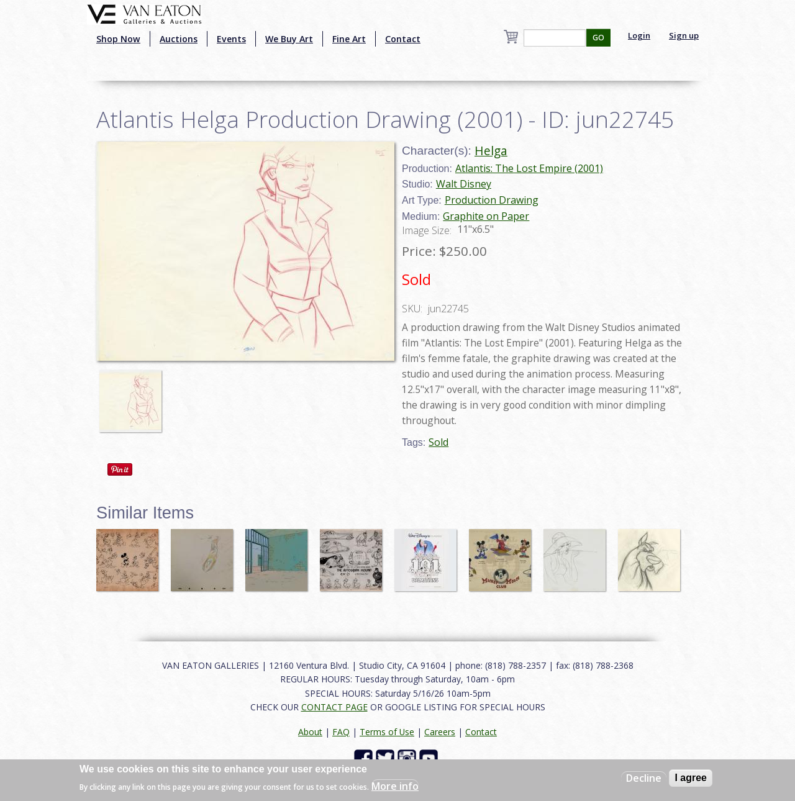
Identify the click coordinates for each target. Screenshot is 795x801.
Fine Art (349, 39)
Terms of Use (387, 732)
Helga (491, 150)
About (310, 732)
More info (395, 786)
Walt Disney (463, 184)
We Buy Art (289, 39)
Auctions (179, 39)
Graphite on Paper (486, 216)
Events (231, 39)
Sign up (684, 35)
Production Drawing (491, 200)
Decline (643, 778)
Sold (438, 442)
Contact (402, 39)
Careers (439, 732)
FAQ (341, 732)
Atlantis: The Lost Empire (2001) (529, 168)
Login (639, 35)
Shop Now (118, 39)
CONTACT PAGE (334, 707)
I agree (691, 777)
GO (598, 37)
